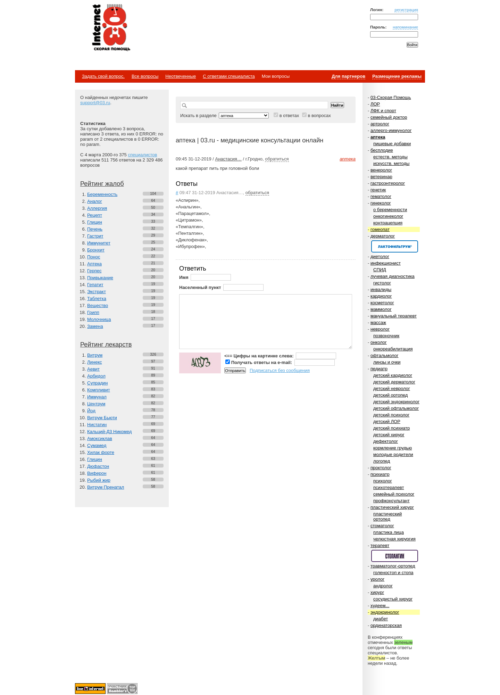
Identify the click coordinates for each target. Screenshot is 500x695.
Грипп (93, 312)
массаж (378, 322)
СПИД (379, 269)
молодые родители (393, 454)
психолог (382, 480)
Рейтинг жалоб (102, 183)
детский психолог (391, 414)
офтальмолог (384, 355)
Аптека (94, 263)
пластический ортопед (387, 516)
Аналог (94, 201)
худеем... (379, 605)
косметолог (382, 302)
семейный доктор (388, 117)
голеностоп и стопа (393, 572)
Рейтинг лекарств (106, 344)
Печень (94, 229)
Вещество (97, 305)
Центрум (96, 403)
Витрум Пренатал (105, 487)
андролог (383, 585)
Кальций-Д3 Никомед (109, 431)
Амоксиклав (99, 438)
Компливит (98, 389)
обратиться (277, 159)
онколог (378, 342)
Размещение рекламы (397, 76)
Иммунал (97, 396)
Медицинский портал (111, 28)
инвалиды (380, 289)
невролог (380, 329)
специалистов (142, 154)
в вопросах (319, 115)
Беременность (102, 194)
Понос (93, 256)
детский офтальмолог (396, 408)
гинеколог (380, 203)
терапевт (379, 545)
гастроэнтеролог (387, 183)
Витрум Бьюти (102, 417)
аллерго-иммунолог (391, 130)
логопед (381, 461)
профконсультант (391, 500)
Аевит (93, 369)
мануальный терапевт (393, 315)
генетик (378, 189)
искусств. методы (391, 163)
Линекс (94, 362)
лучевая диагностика (392, 276)
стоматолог (382, 525)
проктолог (380, 467)
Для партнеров (348, 76)
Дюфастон (98, 466)
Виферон (97, 473)
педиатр (379, 368)
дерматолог (382, 236)
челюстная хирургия (394, 538)
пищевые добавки (392, 143)
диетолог (379, 256)
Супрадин (97, 383)
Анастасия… (228, 159)
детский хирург (389, 434)
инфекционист (385, 263)
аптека (377, 137)
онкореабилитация (393, 348)
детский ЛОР (386, 421)
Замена (95, 326)
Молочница (99, 319)
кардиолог (381, 296)
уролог (377, 579)
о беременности (390, 209)
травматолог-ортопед (392, 566)
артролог (379, 123)
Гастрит (95, 236)
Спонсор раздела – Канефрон (394, 246)
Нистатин (97, 424)
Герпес (94, 270)
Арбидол (96, 376)
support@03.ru (95, 102)
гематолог (380, 196)
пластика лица (388, 532)
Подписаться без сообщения (280, 370)
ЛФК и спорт (383, 110)
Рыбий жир (98, 480)
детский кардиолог (392, 375)
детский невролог (391, 388)
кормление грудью (392, 447)
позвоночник (386, 335)
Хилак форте (100, 452)
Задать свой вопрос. (103, 76)
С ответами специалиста (229, 76)
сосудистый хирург (392, 599)
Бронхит (96, 250)
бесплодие (381, 150)
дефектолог (385, 441)
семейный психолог (393, 494)
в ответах (289, 115)
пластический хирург (392, 507)
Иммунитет (98, 243)
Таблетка (96, 298)
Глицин (94, 222)
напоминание (405, 27)
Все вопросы (145, 76)
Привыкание (100, 277)
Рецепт (94, 215)
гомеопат (380, 229)
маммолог (381, 309)
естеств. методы (390, 156)
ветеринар (381, 176)
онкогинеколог (388, 216)
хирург (377, 592)
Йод (91, 410)
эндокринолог (384, 612)
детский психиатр (391, 428)
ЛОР (375, 104)
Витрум (94, 355)
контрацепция (387, 222)
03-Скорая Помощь (390, 97)
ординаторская (386, 625)
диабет (380, 618)
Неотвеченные (180, 76)
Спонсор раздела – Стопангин (394, 556)
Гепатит (95, 284)
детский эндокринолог (396, 401)
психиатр (380, 474)
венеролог (381, 170)
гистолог (382, 283)
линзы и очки (386, 362)
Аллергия (97, 208)
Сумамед (96, 445)
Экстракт (96, 291)
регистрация (406, 9)
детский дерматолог (394, 381)
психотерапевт (388, 487)
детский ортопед (390, 395)
